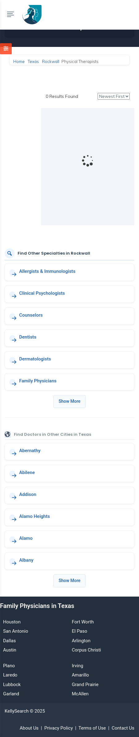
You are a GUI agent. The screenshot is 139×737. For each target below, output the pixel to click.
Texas (33, 61)
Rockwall (50, 61)
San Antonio (15, 631)
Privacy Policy (58, 728)
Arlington (81, 640)
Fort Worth (83, 622)
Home (19, 61)
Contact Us (123, 728)
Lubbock (12, 684)
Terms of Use (92, 728)
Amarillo (80, 675)
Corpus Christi (86, 650)
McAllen (80, 694)
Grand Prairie (85, 684)
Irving (77, 665)
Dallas (9, 640)
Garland (11, 694)
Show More (70, 401)
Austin (9, 650)
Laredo (10, 675)
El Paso (79, 631)
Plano (9, 665)
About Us (29, 728)
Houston (12, 622)
